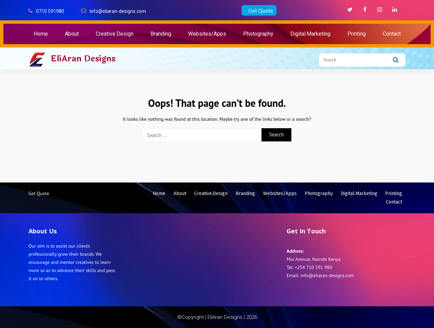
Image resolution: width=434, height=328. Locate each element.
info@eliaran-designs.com (118, 11)
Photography (258, 34)
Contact (392, 34)
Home (41, 34)
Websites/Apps (207, 34)
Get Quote (260, 10)
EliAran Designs (83, 58)
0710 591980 (50, 11)
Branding (160, 34)
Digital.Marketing (310, 34)
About (72, 34)
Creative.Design (114, 34)
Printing (356, 34)
